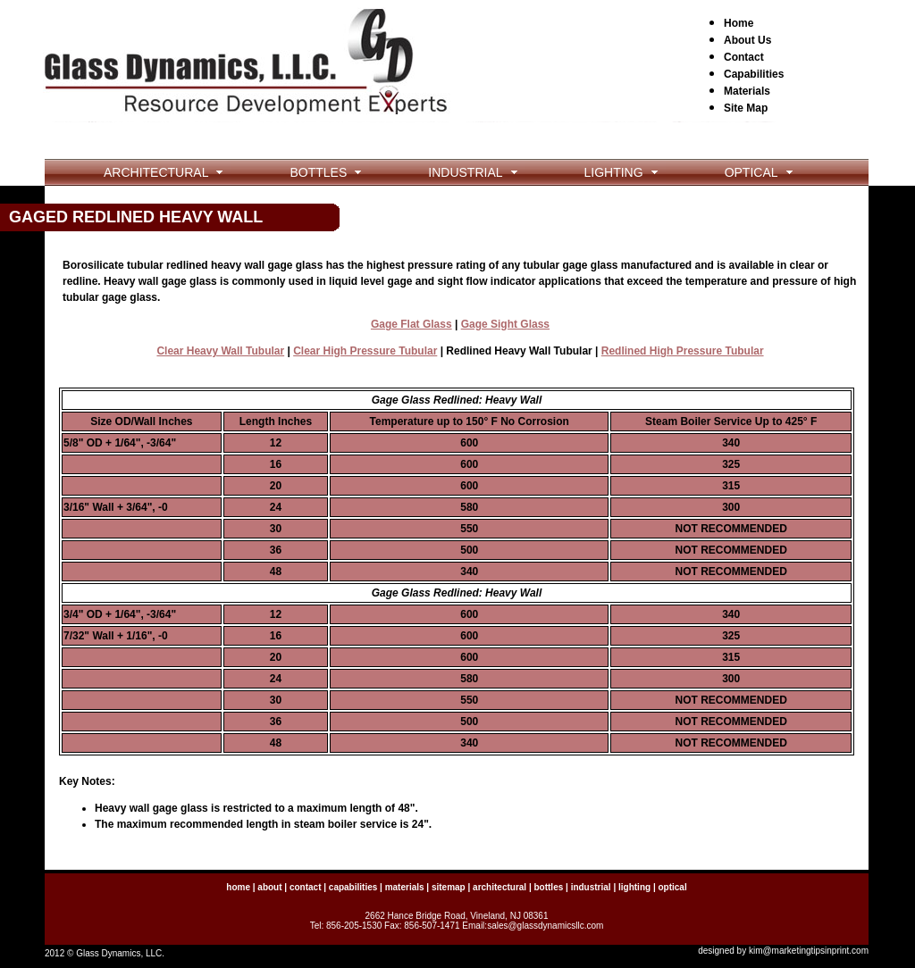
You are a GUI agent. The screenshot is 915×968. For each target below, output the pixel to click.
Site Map (746, 108)
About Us (747, 40)
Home (738, 23)
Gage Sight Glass (505, 324)
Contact (744, 57)
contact (306, 887)
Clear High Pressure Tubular (365, 351)
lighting (634, 887)
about (269, 887)
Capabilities (754, 74)
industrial (591, 887)
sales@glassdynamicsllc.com (545, 925)
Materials (747, 91)
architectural (499, 887)
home (238, 887)
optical (672, 887)
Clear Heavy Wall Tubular (220, 351)
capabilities (353, 887)
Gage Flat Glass (411, 324)
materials (404, 887)
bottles (548, 887)
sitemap (449, 887)
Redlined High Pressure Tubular (682, 351)
